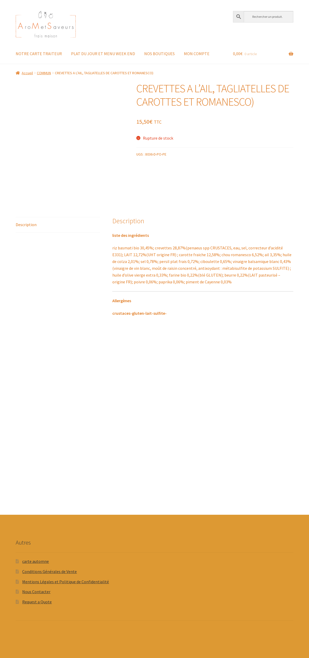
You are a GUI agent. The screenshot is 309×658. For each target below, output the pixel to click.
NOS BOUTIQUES (159, 53)
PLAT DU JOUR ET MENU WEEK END (103, 53)
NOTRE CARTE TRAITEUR (39, 53)
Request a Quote (37, 601)
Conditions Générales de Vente (49, 571)
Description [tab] (26, 224)
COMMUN (44, 73)
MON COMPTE (196, 53)
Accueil (27, 73)
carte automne (35, 561)
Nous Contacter (36, 591)
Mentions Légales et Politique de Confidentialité (65, 581)
